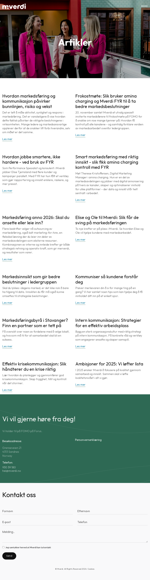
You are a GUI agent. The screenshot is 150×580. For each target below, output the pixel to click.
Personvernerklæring (88, 446)
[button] (144, 6)
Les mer (7, 139)
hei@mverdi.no (11, 478)
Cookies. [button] (91, 571)
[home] (14, 6)
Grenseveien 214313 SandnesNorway (11, 458)
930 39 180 (9, 474)
